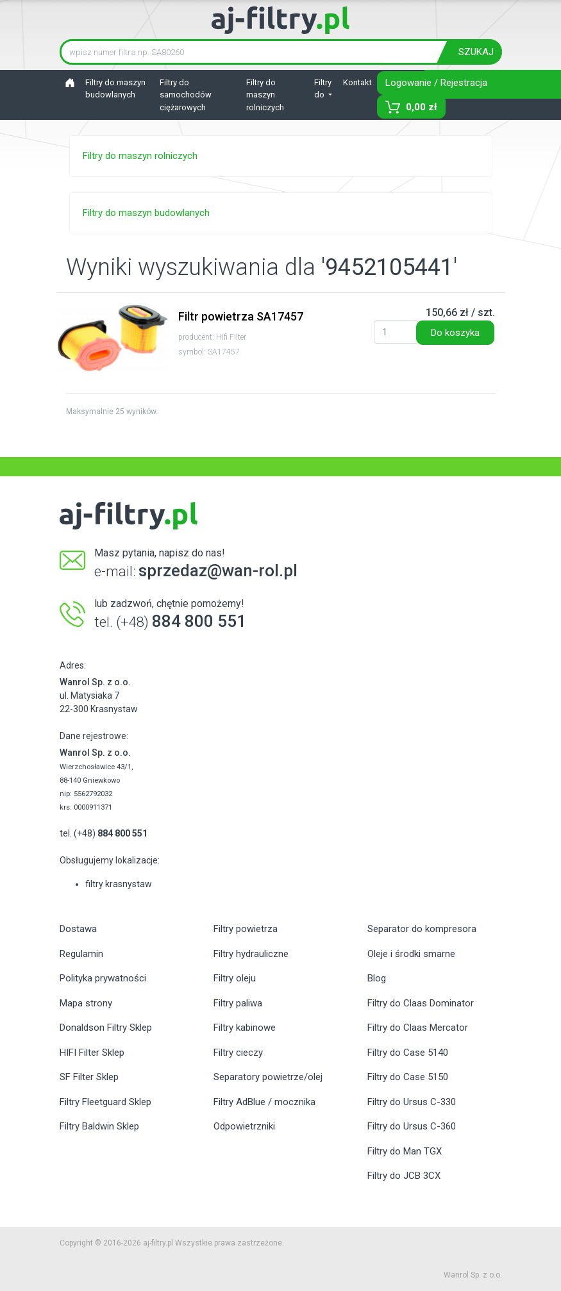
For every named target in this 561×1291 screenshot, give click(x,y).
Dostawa (78, 929)
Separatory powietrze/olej (268, 1077)
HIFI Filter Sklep (92, 1052)
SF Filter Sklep (89, 1077)
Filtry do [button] (322, 89)
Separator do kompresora (421, 929)
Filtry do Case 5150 (407, 1077)
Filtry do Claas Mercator (417, 1027)
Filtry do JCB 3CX (403, 1175)
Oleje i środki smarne (411, 954)
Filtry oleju (235, 978)
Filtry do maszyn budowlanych (115, 89)
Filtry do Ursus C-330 (411, 1102)
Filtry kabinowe (245, 1027)
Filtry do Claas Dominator (420, 1003)
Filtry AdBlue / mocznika (264, 1102)
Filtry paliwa (238, 1003)
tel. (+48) (103, 833)
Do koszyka (455, 332)
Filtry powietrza (246, 929)
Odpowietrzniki (244, 1126)
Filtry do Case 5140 (407, 1052)
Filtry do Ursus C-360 (411, 1126)
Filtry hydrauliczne (251, 954)
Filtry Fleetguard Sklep (105, 1102)
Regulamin (81, 954)
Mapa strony (86, 1003)
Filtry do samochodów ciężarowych (186, 95)
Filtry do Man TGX (404, 1151)
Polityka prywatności (103, 978)
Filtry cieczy (238, 1052)
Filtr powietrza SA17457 (240, 316)
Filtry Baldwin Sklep (99, 1126)
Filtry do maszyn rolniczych (265, 95)
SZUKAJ (476, 52)
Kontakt (357, 82)
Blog (376, 978)
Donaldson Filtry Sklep (106, 1027)
